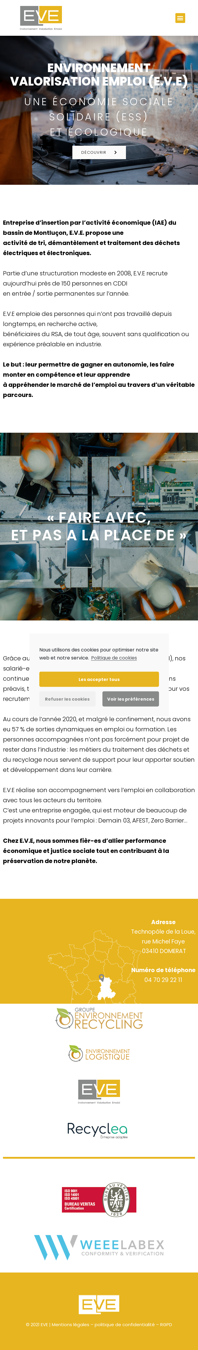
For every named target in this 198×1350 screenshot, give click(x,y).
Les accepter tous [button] (99, 679)
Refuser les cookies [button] (67, 699)
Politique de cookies (114, 657)
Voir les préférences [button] (130, 699)
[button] (180, 18)
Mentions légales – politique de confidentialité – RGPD (112, 1324)
